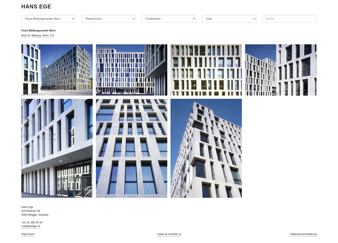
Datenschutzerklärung (303, 234)
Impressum (28, 234)
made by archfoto (169, 234)
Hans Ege (36, 6)
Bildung (36, 35)
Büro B (25, 35)
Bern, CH (48, 35)
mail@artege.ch (30, 226)
